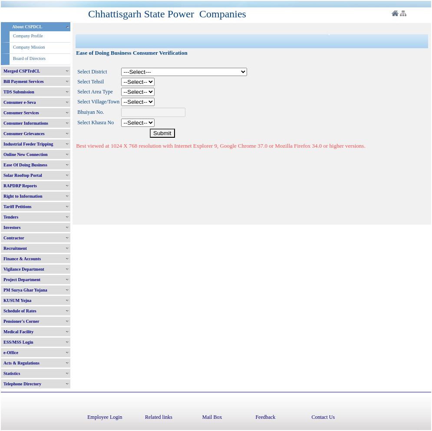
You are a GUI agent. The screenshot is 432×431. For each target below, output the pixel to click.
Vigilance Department (23, 269)
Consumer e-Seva (19, 102)
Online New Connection (25, 154)
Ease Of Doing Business (25, 164)
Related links (158, 417)
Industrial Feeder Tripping (28, 144)
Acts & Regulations (21, 363)
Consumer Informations (25, 123)
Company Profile (28, 35)
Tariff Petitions (17, 206)
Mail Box (212, 417)
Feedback (265, 417)
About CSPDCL (27, 26)
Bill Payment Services (23, 81)
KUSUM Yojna (17, 300)
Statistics (11, 373)
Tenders (10, 217)
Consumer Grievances (24, 133)
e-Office (10, 352)
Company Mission (29, 47)
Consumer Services (21, 112)
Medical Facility (18, 331)
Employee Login (104, 417)
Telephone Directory (22, 383)
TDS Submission (18, 92)
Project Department (21, 279)
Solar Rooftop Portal (22, 175)
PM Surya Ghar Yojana (25, 290)
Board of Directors (29, 58)
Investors (11, 227)
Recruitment (15, 248)
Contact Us (323, 417)
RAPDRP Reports (20, 185)
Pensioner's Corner (21, 321)
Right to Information (22, 196)
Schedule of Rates (19, 310)
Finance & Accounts (22, 258)
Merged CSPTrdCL (21, 71)
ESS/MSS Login (18, 342)
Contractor (13, 237)
